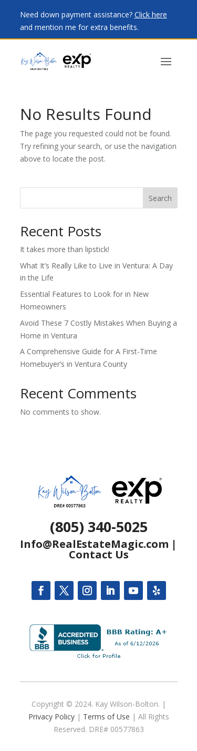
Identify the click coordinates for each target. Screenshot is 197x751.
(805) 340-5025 (99, 526)
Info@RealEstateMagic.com (94, 544)
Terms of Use (106, 717)
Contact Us (99, 554)
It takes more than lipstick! (64, 249)
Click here (150, 14)
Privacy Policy (51, 717)
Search (160, 198)
